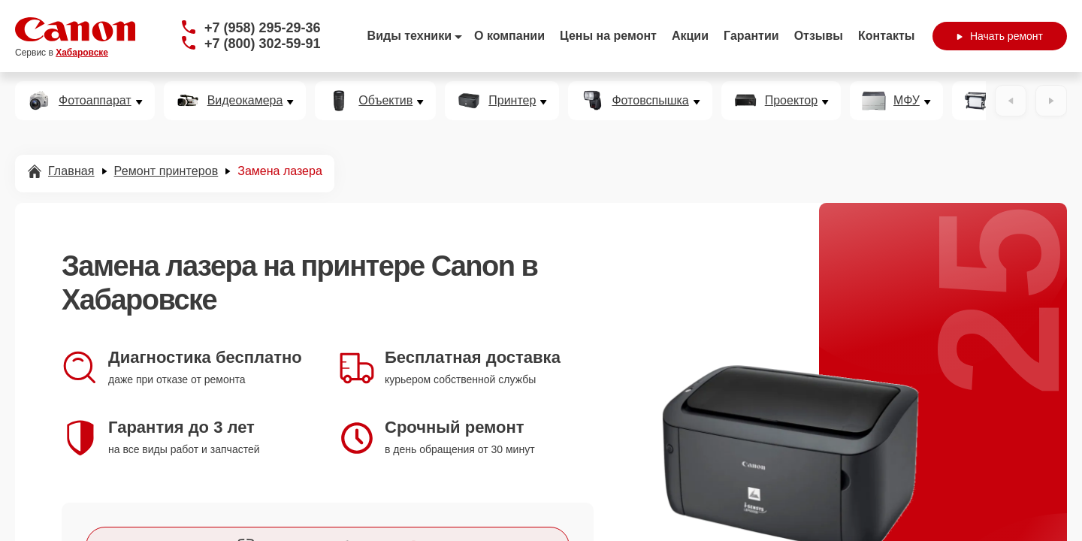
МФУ (906, 101)
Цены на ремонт (608, 35)
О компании (509, 35)
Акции (690, 35)
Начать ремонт (1000, 36)
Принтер (512, 101)
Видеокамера (245, 101)
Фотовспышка (650, 101)
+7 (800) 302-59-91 (262, 43)
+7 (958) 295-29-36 (262, 27)
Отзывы (818, 35)
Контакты (886, 35)
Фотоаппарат (95, 101)
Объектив (385, 101)
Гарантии (751, 35)
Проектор (791, 101)
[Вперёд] (1051, 100)
